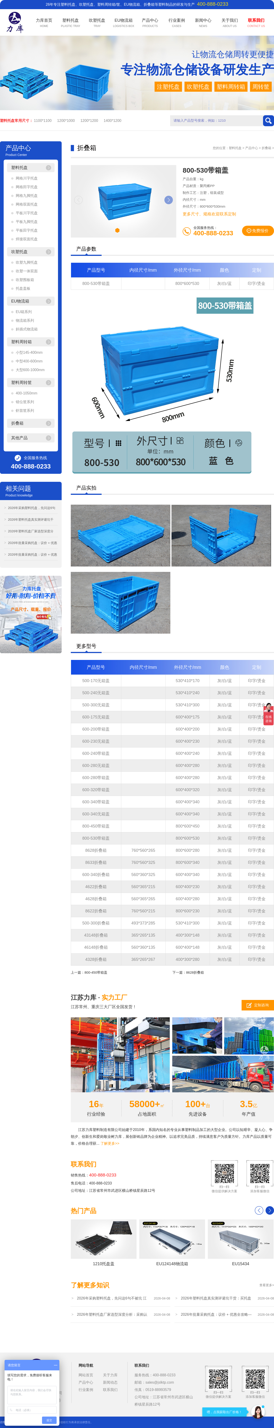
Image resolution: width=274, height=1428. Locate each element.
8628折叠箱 (96, 850)
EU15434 (241, 1242)
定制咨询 (261, 1005)
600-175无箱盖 (96, 717)
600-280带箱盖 (96, 777)
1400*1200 (112, 121)
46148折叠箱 (96, 947)
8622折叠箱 (96, 911)
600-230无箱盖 (96, 741)
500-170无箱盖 (96, 680)
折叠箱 (266, 148)
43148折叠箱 (96, 935)
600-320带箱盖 (96, 790)
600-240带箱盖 (96, 753)
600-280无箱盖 (96, 765)
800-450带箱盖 (96, 826)
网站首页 (86, 1375)
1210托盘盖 (104, 1242)
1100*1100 (42, 121)
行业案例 (86, 1390)
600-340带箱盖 (96, 802)
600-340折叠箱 (96, 874)
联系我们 (110, 1390)
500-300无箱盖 (96, 705)
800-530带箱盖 (96, 283)
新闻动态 (110, 1382)
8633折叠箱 (96, 862)
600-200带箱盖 (96, 729)
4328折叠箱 (96, 959)
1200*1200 (89, 121)
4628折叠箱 (96, 899)
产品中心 (251, 148)
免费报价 (260, 230)
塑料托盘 (235, 148)
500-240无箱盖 (96, 693)
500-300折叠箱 (96, 923)
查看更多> (266, 1285)
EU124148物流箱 (172, 1242)
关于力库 (110, 1375)
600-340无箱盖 (96, 814)
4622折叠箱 (96, 886)
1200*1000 (66, 121)
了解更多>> (109, 1143)
